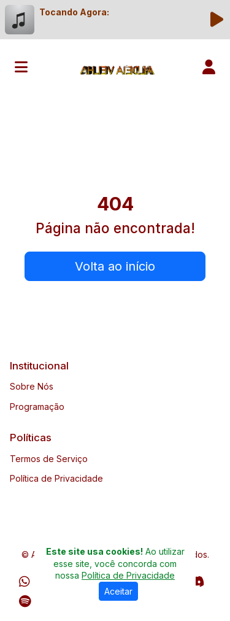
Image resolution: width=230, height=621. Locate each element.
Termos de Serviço (49, 458)
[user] (209, 67)
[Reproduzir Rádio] (216, 19)
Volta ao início (115, 266)
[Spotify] (25, 601)
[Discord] (196, 581)
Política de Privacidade (56, 478)
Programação (37, 406)
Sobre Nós (31, 386)
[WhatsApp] (24, 581)
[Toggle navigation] (21, 67)
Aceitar (118, 591)
